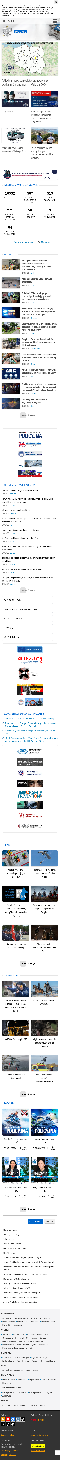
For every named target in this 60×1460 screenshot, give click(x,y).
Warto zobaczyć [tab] (35, 1221)
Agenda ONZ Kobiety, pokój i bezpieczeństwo (20, 1301)
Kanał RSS (3, 1419)
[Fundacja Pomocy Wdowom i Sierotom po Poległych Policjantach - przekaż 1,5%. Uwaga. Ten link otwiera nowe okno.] (30, 773)
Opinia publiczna (48, 1361)
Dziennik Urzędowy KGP (12, 1370)
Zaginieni (34, 1322)
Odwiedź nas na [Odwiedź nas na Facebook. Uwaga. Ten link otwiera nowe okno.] (13, 1419)
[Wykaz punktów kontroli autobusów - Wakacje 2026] (15, 141)
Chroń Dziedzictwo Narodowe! (14, 1248)
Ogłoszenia (34, 1380)
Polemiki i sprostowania (12, 1325)
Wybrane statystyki (39, 1357)
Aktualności (7, 1318)
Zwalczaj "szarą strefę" (11, 1234)
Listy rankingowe (48, 1380)
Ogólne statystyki (21, 1357)
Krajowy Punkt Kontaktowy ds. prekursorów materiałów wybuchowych (28, 1262)
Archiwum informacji (23, 242)
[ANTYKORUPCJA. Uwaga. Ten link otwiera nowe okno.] (27, 637)
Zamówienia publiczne (11, 1387)
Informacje (6, 1357)
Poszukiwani (22, 1322)
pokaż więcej (30, 416)
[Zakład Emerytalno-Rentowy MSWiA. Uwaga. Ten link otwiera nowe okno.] (30, 826)
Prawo (4, 1365)
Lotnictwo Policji (48, 1322)
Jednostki (6, 1334)
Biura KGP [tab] (49, 1221)
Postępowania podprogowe (40, 1392)
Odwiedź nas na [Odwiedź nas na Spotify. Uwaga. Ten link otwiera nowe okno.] (13, 1424)
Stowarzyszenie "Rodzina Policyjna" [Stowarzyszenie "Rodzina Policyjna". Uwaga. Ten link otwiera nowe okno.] (16, 1278)
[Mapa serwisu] (8, 21)
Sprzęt (43, 1338)
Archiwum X (45, 1318)
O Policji (5, 1329)
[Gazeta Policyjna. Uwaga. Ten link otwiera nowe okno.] (30, 435)
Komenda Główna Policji (37, 1334)
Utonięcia (45, 242)
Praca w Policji (8, 1375)
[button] (55, 21)
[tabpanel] (30, 1266)
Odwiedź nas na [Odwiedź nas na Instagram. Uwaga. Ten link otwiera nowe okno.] (18, 1419)
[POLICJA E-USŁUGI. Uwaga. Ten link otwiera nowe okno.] (27, 618)
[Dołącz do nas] (15, 103)
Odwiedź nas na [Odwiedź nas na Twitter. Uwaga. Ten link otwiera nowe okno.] (3, 1424)
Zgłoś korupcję (8, 1239)
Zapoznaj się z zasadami (9, 1450)
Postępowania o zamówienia (14, 1392)
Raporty (35, 1361)
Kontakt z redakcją (7, 1434)
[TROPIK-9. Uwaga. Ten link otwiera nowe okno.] (27, 627)
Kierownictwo (18, 1334)
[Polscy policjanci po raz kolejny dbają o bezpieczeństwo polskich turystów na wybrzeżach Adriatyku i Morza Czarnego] (44, 144)
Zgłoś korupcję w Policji (12, 1243)
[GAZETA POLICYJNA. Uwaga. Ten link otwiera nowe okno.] (27, 600)
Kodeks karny (8, 1361)
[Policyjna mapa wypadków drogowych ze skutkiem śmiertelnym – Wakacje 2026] (30, 65)
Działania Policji (8, 1313)
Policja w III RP (21, 1338)
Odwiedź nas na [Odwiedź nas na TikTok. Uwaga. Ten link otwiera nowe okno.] (8, 1424)
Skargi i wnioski (19, 1405)
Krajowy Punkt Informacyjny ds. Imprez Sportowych (22, 1257)
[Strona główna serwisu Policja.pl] (3, 21)
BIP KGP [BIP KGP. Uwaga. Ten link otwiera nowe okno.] (41, 1420)
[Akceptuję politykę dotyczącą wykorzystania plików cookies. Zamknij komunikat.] (56, 2)
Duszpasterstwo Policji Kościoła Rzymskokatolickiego (25, 1345)
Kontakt (5, 1400)
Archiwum (6, 1396)
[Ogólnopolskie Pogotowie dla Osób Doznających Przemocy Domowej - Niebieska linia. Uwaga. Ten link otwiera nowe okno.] (30, 751)
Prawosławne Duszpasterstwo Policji (17, 1348)
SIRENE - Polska (9, 1252)
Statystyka (6, 1352)
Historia (34, 1338)
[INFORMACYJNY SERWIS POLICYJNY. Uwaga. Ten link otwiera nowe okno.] (27, 609)
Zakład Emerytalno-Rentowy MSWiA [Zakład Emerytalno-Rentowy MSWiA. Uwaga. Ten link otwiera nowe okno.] (16, 1288)
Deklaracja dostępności (39, 1434)
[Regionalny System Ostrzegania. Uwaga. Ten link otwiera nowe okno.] (30, 815)
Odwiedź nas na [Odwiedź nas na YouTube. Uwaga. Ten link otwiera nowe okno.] (8, 1419)
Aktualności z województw (26, 1318)
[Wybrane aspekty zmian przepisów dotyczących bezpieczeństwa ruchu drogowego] (44, 108)
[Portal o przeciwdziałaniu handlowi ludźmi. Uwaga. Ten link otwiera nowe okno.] (30, 783)
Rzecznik (6, 1405)
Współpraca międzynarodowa (31, 1341)
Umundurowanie (9, 1341)
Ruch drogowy (8, 1322)
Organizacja (7, 1338)
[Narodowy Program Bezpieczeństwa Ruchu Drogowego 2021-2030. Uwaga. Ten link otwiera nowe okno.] (30, 762)
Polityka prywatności (8, 1454)
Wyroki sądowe (32, 1370)
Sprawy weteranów (37, 1405)
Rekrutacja (7, 1383)
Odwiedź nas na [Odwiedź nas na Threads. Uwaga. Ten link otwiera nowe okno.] (22, 1419)
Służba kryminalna (10, 1229)
